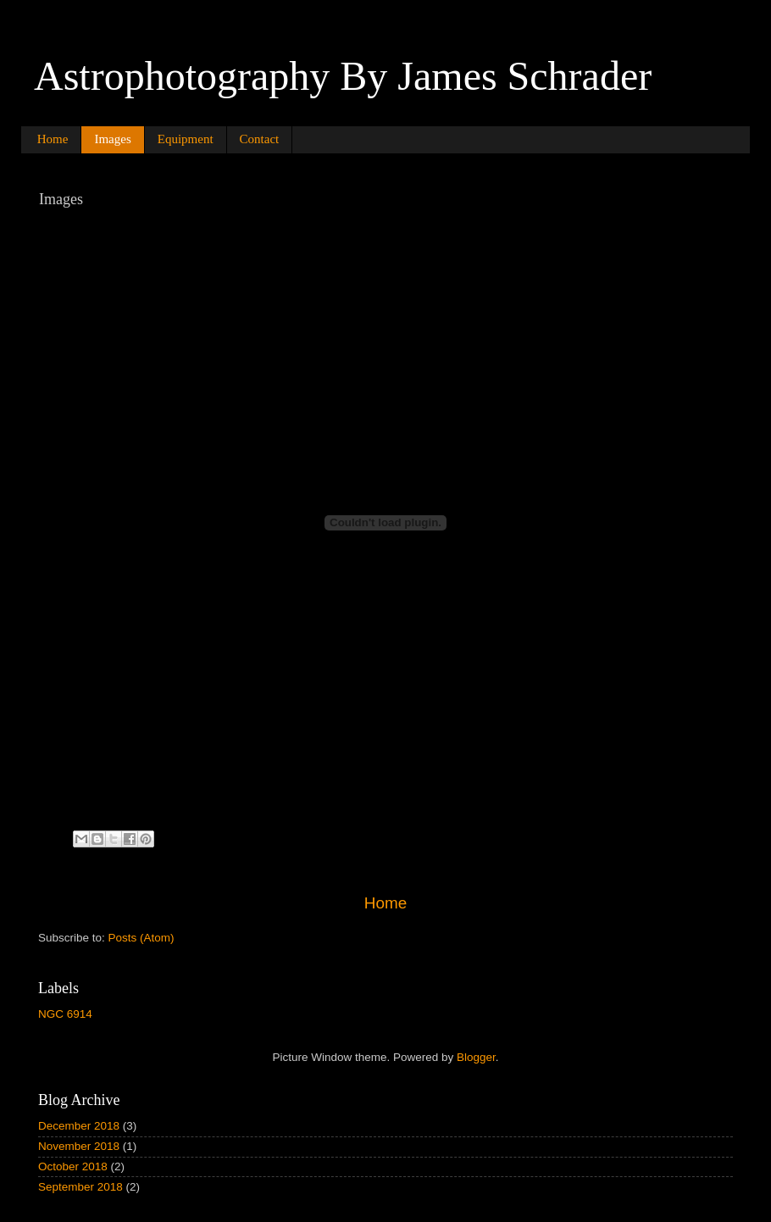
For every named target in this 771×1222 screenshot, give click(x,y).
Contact (260, 139)
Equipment (186, 139)
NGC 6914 (65, 1014)
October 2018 (73, 1166)
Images (112, 139)
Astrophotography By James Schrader (343, 75)
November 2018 (78, 1146)
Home (53, 139)
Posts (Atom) (141, 937)
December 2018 (78, 1125)
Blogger (476, 1057)
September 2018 (80, 1186)
